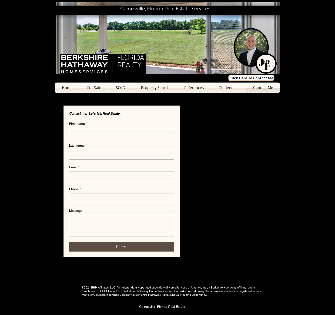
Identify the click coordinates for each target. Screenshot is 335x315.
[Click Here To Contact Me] (251, 78)
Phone (75, 189)
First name (78, 124)
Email (74, 167)
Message (77, 211)
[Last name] (120, 154)
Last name (78, 145)
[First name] (120, 133)
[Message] (121, 225)
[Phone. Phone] (120, 198)
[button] (94, 88)
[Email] (120, 176)
